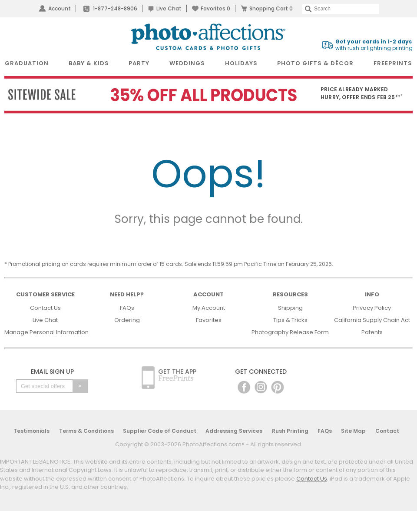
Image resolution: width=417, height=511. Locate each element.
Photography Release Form (290, 332)
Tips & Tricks (290, 320)
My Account (208, 308)
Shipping (290, 308)
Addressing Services (233, 431)
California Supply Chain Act (372, 320)
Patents (372, 332)
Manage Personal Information (46, 332)
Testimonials (31, 431)
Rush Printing (290, 431)
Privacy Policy (372, 308)
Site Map (353, 431)
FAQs (127, 308)
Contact (387, 431)
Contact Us (45, 308)
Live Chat (169, 8)
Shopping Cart (271, 8)
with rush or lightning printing (374, 45)
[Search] (340, 9)
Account (59, 8)
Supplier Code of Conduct (159, 431)
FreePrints (393, 63)
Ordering (127, 320)
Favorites (215, 8)
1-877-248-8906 (115, 8)
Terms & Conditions (86, 431)
